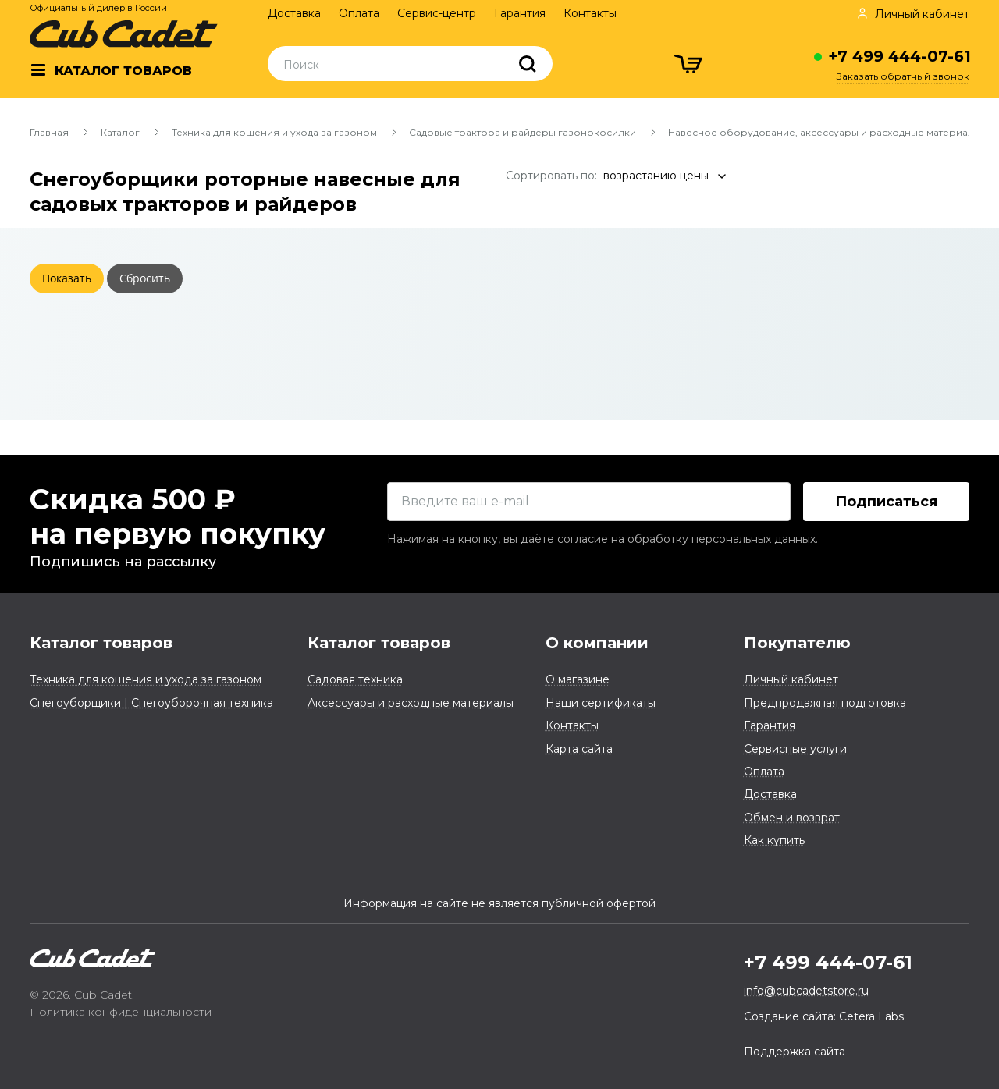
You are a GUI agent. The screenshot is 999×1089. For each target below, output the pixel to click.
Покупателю (797, 642)
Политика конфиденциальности (121, 1012)
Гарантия (520, 13)
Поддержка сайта (794, 1052)
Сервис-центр (436, 13)
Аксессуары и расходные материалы (411, 703)
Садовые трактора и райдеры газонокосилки (522, 132)
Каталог (120, 132)
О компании (597, 642)
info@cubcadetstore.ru (806, 991)
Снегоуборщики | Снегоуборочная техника (151, 703)
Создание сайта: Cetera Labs (824, 1016)
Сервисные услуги (795, 749)
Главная (49, 132)
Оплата (359, 13)
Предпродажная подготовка (825, 703)
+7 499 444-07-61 (899, 56)
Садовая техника (355, 679)
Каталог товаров (101, 642)
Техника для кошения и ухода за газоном (274, 132)
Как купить (774, 840)
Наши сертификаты (601, 703)
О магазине (578, 679)
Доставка (294, 13)
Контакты (590, 13)
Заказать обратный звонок (903, 76)
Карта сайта (579, 749)
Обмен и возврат (792, 818)
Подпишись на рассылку (123, 561)
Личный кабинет (791, 679)
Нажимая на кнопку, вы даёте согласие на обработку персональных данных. (602, 539)
